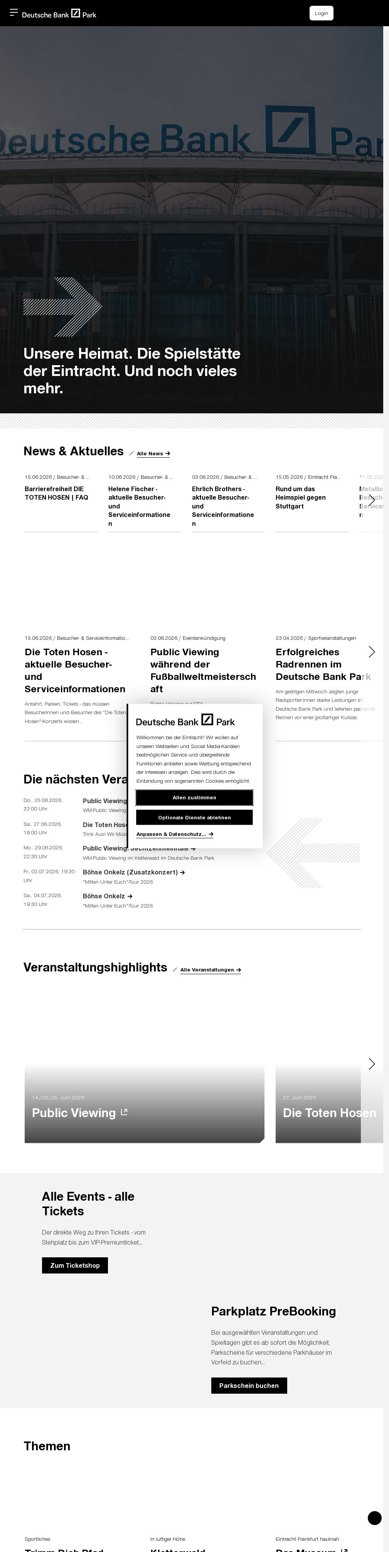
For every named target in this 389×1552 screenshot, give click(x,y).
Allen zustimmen (194, 797)
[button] (363, 12)
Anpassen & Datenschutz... (171, 833)
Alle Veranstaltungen (207, 969)
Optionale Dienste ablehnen (194, 817)
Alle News (150, 453)
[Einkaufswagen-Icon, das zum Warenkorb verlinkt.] (347, 13)
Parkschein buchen (249, 1385)
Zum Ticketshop (75, 1265)
